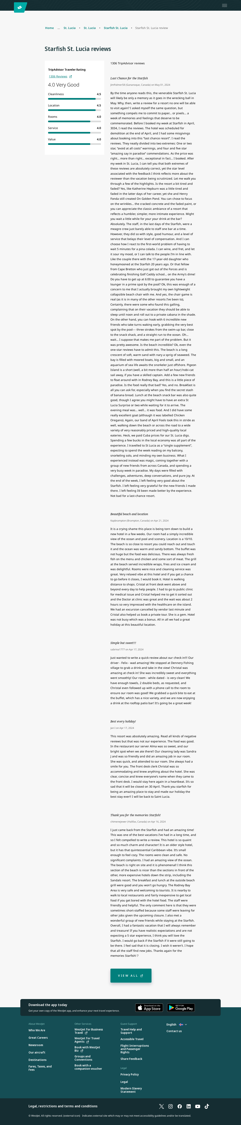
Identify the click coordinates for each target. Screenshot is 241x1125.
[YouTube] (197, 1106)
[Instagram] (170, 1106)
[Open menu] (224, 5)
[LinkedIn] (188, 1106)
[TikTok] (206, 1106)
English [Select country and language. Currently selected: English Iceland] (176, 1024)
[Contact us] (174, 1031)
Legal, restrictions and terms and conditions (63, 1106)
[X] (161, 1106)
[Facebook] (179, 1106)
